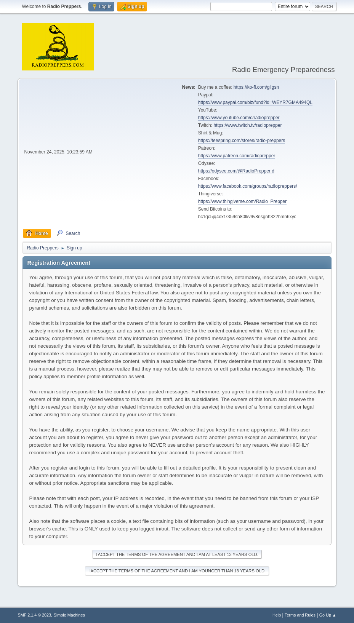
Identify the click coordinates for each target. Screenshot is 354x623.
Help (276, 615)
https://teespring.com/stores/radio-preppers (241, 140)
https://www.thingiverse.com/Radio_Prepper (242, 201)
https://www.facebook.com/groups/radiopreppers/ (247, 186)
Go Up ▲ (327, 615)
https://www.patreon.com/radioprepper (237, 155)
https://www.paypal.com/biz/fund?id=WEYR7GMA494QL (255, 102)
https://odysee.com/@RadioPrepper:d (236, 171)
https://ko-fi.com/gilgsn (256, 87)
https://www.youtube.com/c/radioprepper (239, 117)
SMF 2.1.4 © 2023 (34, 615)
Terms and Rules (300, 615)
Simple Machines (69, 615)
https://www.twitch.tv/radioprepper (247, 125)
